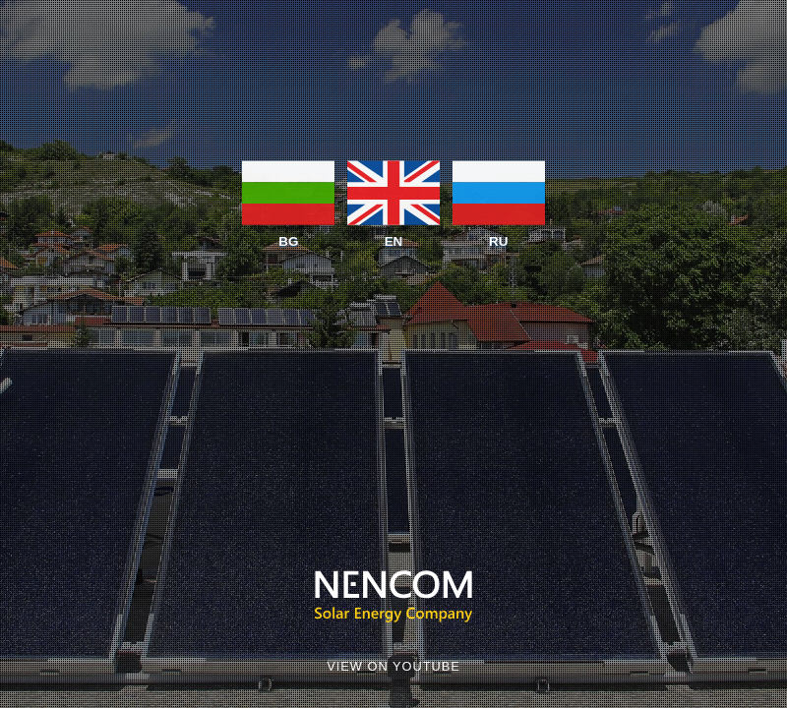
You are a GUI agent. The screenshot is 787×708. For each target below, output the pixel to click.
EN (393, 203)
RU (499, 203)
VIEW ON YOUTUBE (393, 666)
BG (288, 203)
